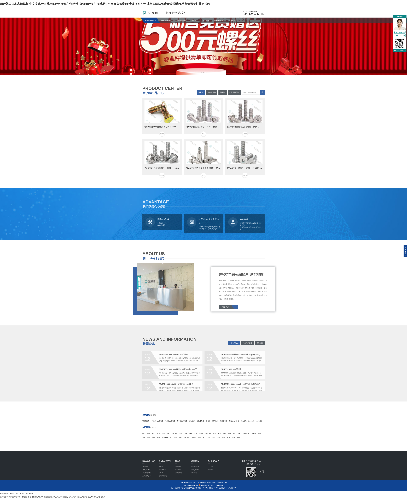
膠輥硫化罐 (200, 421)
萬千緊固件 (146, 421)
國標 (153, 437)
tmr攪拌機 (259, 421)
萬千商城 (206, 20)
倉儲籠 (208, 421)
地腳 (229, 433)
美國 (148, 437)
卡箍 (209, 437)
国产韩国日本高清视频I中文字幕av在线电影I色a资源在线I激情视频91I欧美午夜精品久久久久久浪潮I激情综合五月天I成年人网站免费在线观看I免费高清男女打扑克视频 (105, 4)
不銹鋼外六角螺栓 (157, 421)
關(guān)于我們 (166, 20)
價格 (233, 437)
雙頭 (259, 433)
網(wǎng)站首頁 (150, 20)
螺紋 (168, 433)
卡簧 (175, 437)
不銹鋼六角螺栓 (170, 421)
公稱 (238, 437)
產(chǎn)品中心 (181, 20)
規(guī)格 (208, 433)
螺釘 (153, 433)
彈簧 (199, 437)
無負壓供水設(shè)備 (247, 421)
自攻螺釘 (174, 433)
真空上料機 (223, 421)
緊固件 (254, 433)
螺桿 (228, 437)
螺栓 (143, 433)
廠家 (180, 437)
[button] (201, 72)
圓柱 (224, 433)
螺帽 (214, 433)
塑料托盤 (215, 421)
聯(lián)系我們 (219, 20)
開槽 (180, 433)
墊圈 (190, 433)
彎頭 (223, 437)
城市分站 (232, 20)
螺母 (158, 433)
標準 (163, 433)
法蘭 (185, 433)
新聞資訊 (195, 20)
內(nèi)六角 (246, 433)
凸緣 (213, 437)
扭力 (143, 437)
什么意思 (186, 437)
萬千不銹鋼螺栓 (182, 421)
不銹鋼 (201, 433)
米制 (195, 433)
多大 (204, 437)
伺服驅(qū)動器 (234, 421)
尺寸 (234, 433)
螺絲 (148, 433)
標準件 (193, 437)
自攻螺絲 (192, 421)
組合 (219, 433)
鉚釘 (158, 437)
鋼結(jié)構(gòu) (167, 437)
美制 (239, 433)
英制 (218, 437)
